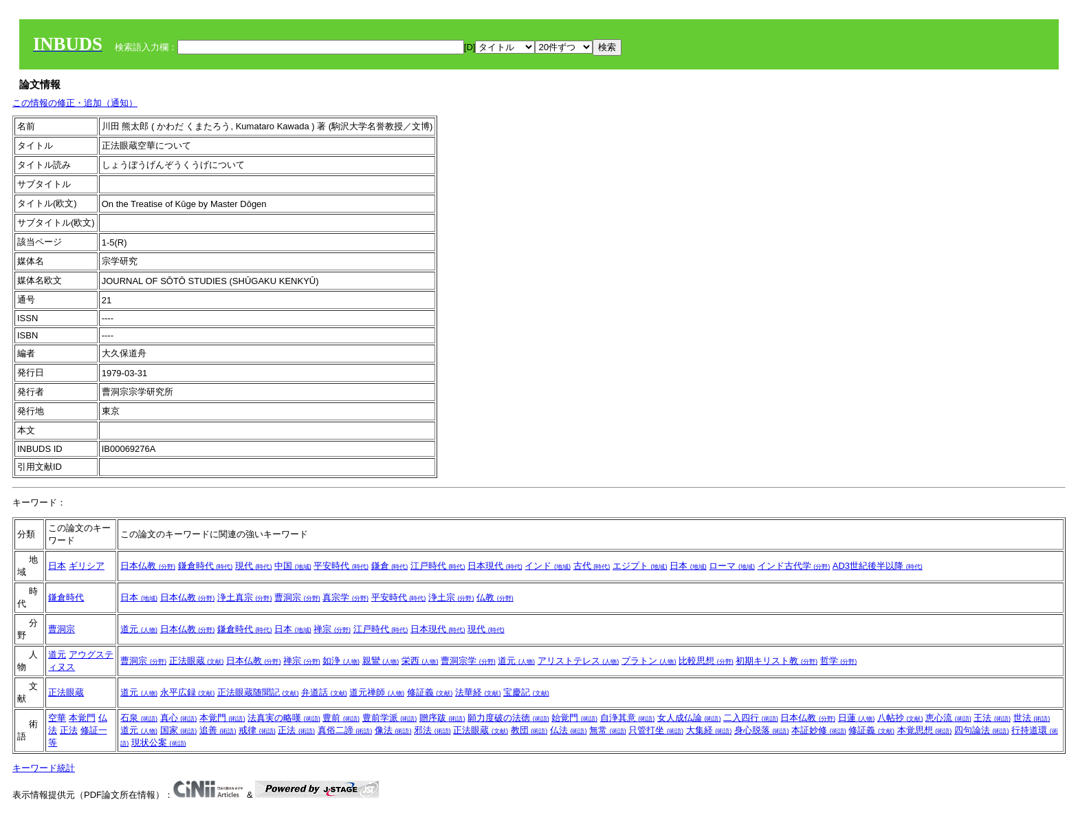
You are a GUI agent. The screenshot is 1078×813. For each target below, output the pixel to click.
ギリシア (86, 566)
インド (548, 566)
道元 (138, 629)
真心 (178, 718)
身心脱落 (761, 730)
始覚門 (574, 718)
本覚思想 (924, 730)
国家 (178, 730)
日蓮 (856, 718)
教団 (529, 730)
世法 (1031, 718)
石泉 (138, 718)
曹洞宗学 (468, 660)
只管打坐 (655, 730)
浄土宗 (451, 597)
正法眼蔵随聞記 (258, 692)
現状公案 (158, 742)
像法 (393, 730)
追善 (217, 730)
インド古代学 (794, 566)
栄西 (420, 660)
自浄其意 (627, 718)
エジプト (640, 566)
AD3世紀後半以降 (878, 566)
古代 (591, 566)
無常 (607, 730)
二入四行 (750, 718)
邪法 (432, 730)
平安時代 (341, 566)
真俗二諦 (345, 730)
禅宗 (332, 629)
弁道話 (324, 692)
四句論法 (981, 730)
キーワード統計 (43, 768)
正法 (69, 730)
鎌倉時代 (205, 566)
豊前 (341, 718)
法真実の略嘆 (284, 718)
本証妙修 (818, 730)
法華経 (478, 692)
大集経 (709, 730)
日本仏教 (147, 566)
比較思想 (706, 660)
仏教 (495, 597)
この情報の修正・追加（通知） (75, 103)
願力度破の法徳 (508, 718)
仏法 (568, 730)
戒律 (257, 730)
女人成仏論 (689, 718)
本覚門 (82, 718)
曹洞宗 (297, 597)
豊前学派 (389, 718)
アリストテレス (578, 660)
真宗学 (345, 597)
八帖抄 (900, 718)
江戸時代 (437, 566)
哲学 (838, 660)
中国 (292, 566)
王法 (992, 718)
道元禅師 (376, 692)
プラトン (649, 660)
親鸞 (380, 660)
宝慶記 (526, 692)
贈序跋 (442, 718)
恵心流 (948, 718)
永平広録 (187, 692)
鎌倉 (389, 566)
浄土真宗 (244, 597)
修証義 (430, 692)
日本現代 (495, 566)
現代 (253, 566)
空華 (57, 718)
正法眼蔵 (196, 660)
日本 (57, 566)
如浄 (341, 660)
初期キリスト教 (776, 660)
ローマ (732, 566)
